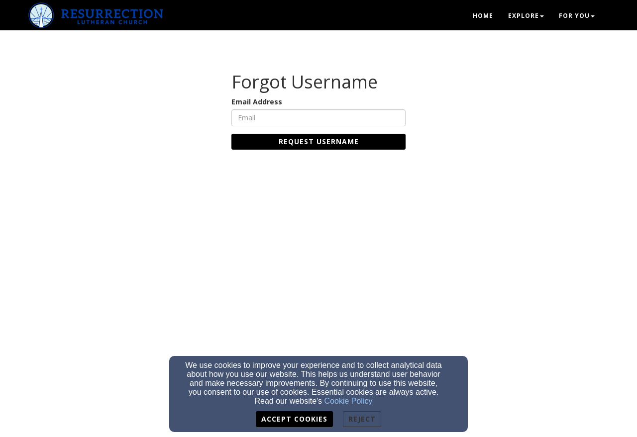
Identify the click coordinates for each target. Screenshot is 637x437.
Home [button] (483, 15)
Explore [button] (526, 15)
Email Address (256, 101)
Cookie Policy (348, 401)
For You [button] (577, 15)
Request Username (319, 141)
